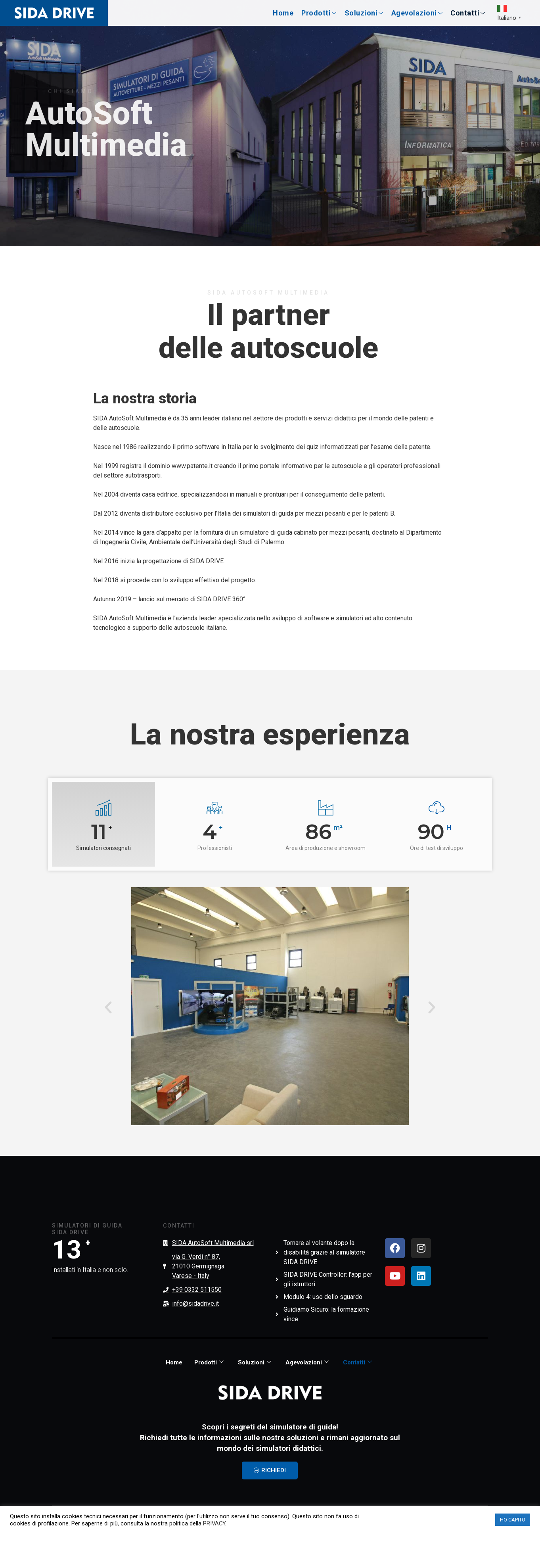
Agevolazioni (417, 13)
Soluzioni (364, 13)
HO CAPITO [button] (512, 1520)
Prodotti (319, 13)
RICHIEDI (270, 1470)
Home (283, 13)
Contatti (467, 13)
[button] (108, 1007)
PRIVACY (214, 1523)
